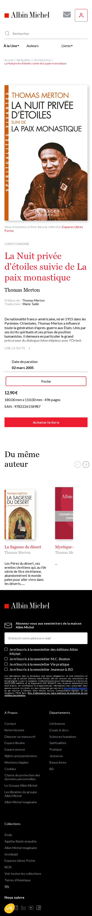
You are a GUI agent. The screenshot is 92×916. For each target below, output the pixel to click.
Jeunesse (56, 748)
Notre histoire (14, 722)
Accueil (8, 60)
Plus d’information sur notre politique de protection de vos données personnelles (46, 686)
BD (51, 761)
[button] (9, 908)
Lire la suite (18, 348)
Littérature (57, 715)
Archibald (11, 846)
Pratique (55, 741)
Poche (46, 381)
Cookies (10, 761)
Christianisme (42, 60)
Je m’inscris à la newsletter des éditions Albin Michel (43, 643)
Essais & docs (59, 722)
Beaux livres (57, 754)
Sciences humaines (62, 728)
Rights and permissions (20, 748)
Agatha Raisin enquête (20, 833)
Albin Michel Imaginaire (20, 794)
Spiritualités (23, 60)
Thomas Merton (22, 290)
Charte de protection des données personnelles (22, 769)
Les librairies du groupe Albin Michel (20, 786)
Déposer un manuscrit (20, 728)
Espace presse (14, 741)
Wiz (6, 878)
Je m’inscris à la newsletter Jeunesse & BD (41, 661)
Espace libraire (14, 735)
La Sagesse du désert (22, 547)
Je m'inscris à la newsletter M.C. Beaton (39, 651)
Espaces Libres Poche (19, 852)
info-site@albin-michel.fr (75, 680)
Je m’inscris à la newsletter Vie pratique (39, 656)
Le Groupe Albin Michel (20, 777)
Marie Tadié (31, 304)
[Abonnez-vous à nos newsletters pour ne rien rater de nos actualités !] (65, 14)
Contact (10, 715)
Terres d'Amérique (17, 872)
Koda (8, 827)
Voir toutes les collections (22, 865)
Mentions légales (16, 754)
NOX (7, 859)
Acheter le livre (46, 422)
